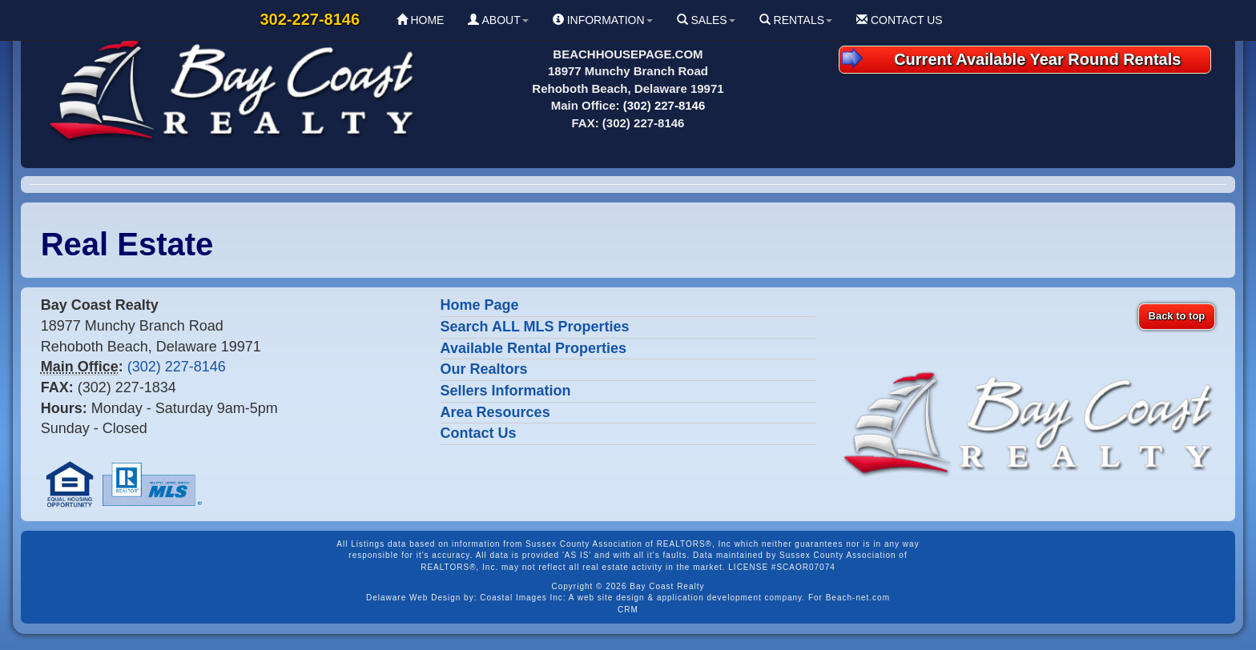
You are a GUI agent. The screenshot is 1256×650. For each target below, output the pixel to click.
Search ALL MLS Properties (535, 327)
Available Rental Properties (533, 348)
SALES (706, 20)
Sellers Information (506, 391)
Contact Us (479, 433)
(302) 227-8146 (664, 105)
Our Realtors (484, 369)
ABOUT (498, 20)
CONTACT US (899, 20)
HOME (421, 20)
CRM (628, 609)
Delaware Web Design (413, 597)
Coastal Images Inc (521, 597)
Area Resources (495, 412)
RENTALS (795, 20)
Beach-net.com (858, 597)
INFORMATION (603, 20)
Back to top (1177, 316)
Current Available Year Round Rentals (1012, 58)
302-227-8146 (310, 19)
